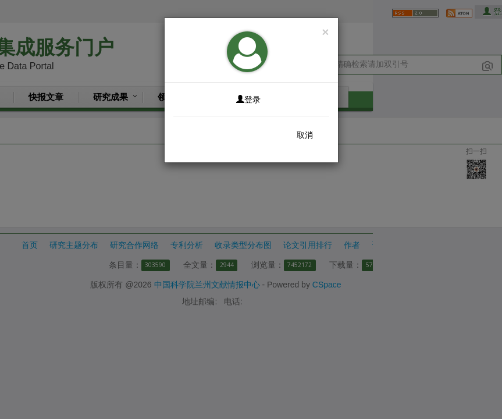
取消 (305, 135)
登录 (248, 99)
